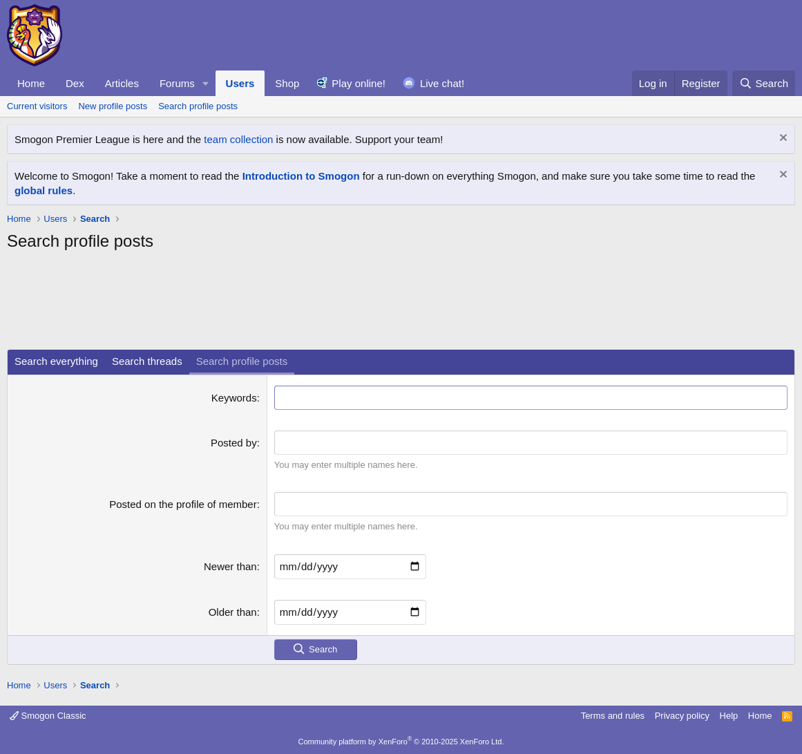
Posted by (234, 443)
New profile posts (112, 106)
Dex (75, 83)
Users (240, 83)
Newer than (230, 566)
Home (31, 83)
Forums (177, 83)
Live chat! (442, 83)
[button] (206, 83)
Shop (287, 83)
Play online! (358, 83)
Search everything (56, 361)
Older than (233, 612)
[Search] (763, 83)
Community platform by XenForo (401, 741)
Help (729, 715)
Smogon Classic (48, 715)
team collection (238, 139)
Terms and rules (613, 715)
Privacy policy (682, 715)
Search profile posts (198, 106)
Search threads (147, 361)
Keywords (234, 398)
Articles (122, 83)
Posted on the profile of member (182, 504)
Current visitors (37, 106)
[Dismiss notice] (781, 139)
